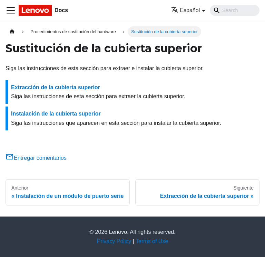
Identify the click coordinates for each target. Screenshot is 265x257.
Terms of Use (152, 241)
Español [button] (185, 10)
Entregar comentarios (36, 158)
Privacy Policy (114, 241)
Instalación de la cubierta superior (56, 114)
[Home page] (12, 31)
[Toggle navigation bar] (11, 10)
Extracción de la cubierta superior (55, 87)
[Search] (234, 10)
